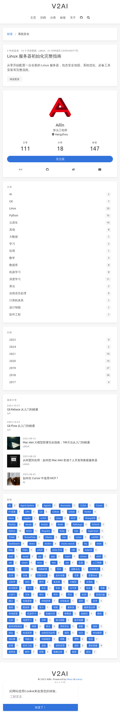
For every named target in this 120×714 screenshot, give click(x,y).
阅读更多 (14, 79)
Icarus (78, 679)
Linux (42, 50)
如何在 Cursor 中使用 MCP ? (40, 478)
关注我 (60, 159)
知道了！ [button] (40, 707)
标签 (63, 17)
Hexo (70, 679)
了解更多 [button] (16, 696)
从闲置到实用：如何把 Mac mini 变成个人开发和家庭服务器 (60, 460)
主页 (33, 17)
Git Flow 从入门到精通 (21, 425)
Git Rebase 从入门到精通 (22, 409)
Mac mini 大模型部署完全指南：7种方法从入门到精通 (56, 442)
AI (24, 482)
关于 (73, 17)
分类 (53, 17)
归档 (43, 17)
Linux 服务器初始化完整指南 (34, 56)
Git (9, 413)
